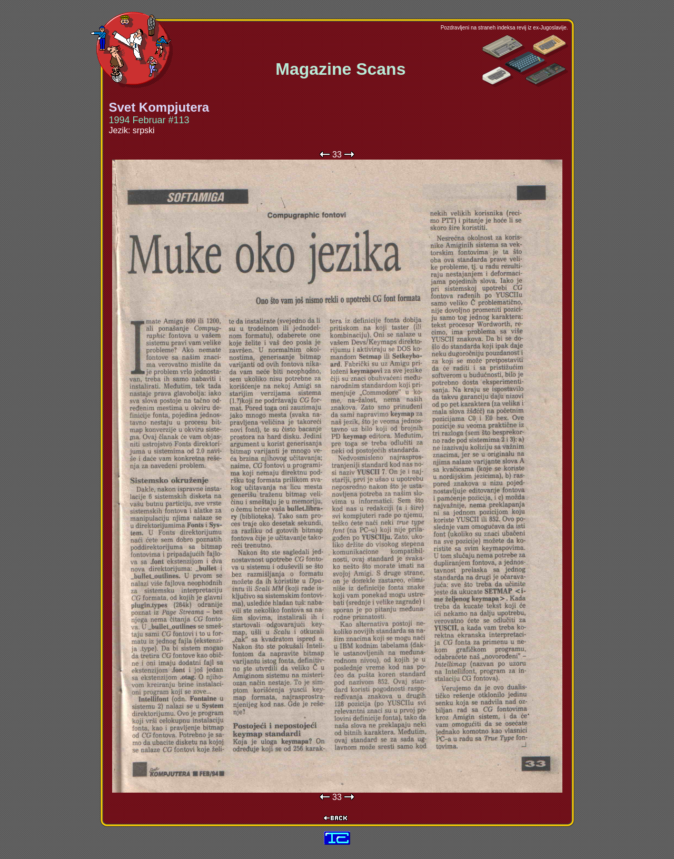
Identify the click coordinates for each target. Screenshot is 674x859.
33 (337, 154)
